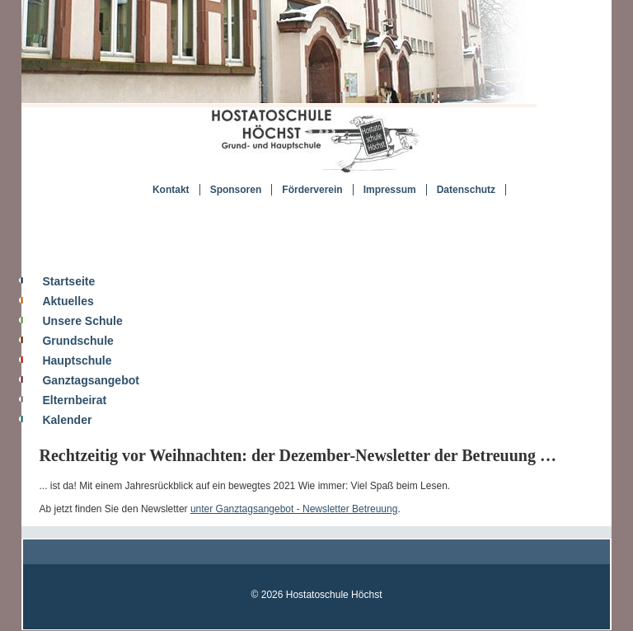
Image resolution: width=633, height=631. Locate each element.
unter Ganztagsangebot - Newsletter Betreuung (293, 509)
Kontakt (171, 189)
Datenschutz (466, 189)
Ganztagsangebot (90, 380)
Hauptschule (76, 360)
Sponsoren (236, 189)
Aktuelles (67, 301)
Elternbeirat (74, 400)
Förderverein (312, 189)
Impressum (389, 189)
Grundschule (77, 340)
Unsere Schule (82, 320)
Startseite (68, 281)
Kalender (66, 419)
